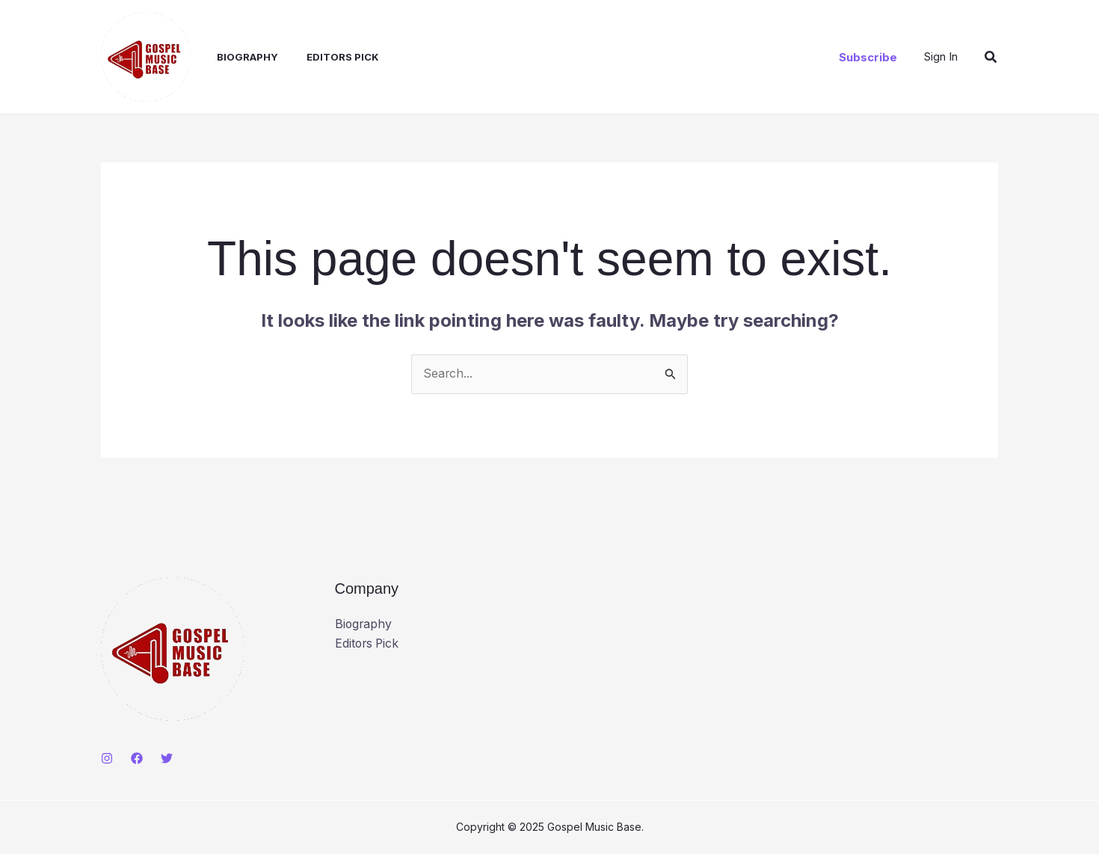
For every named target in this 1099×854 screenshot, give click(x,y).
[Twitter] (167, 758)
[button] (868, 57)
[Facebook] (137, 758)
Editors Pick (327, 57)
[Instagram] (107, 758)
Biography (236, 57)
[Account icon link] (941, 56)
